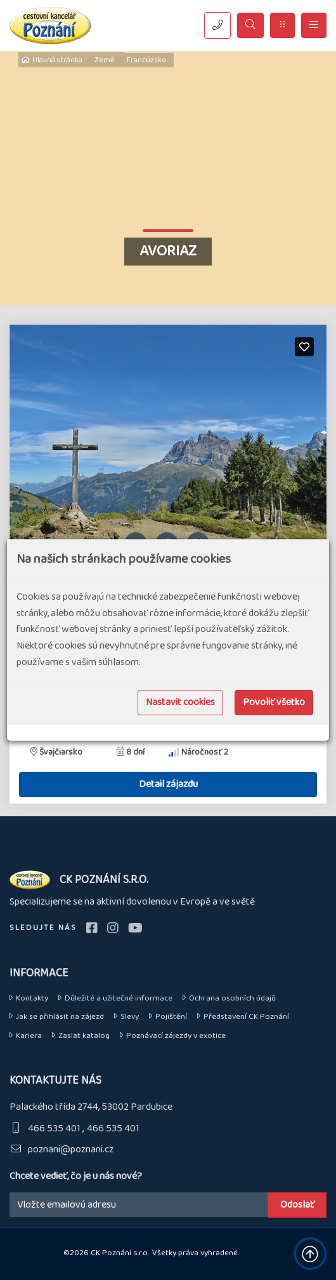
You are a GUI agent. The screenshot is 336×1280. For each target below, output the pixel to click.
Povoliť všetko (274, 702)
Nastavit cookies (180, 702)
